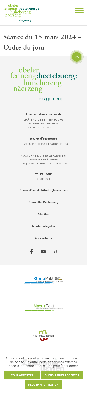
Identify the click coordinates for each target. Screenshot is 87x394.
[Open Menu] (78, 11)
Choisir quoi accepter (62, 375)
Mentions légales (43, 226)
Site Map (43, 214)
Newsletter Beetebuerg (43, 202)
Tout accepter (22, 375)
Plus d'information (43, 385)
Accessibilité (43, 238)
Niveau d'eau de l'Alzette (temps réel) (44, 190)
